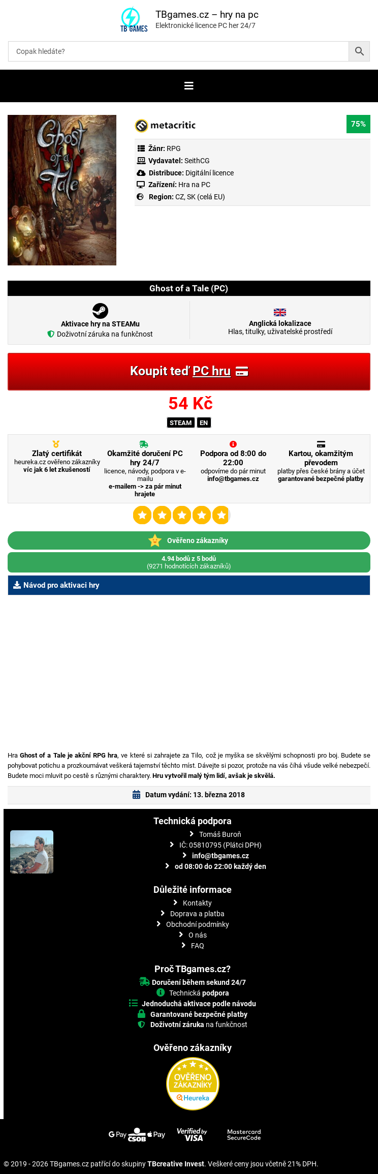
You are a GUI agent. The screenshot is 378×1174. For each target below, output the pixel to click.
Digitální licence (209, 173)
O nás (197, 935)
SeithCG (197, 161)
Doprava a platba (197, 914)
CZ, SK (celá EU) (200, 197)
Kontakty (197, 903)
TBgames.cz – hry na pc (207, 14)
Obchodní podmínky (197, 924)
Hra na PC (193, 184)
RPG (174, 148)
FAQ (197, 946)
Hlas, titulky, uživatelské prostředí (280, 327)
